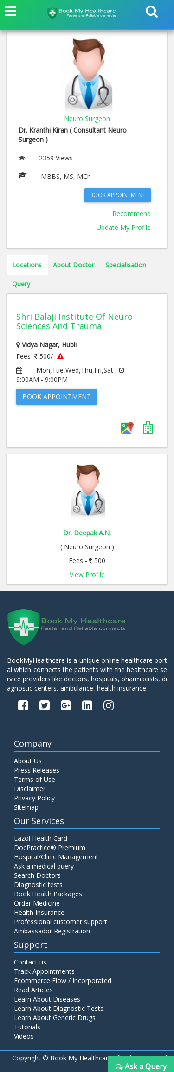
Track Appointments (44, 971)
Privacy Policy (34, 797)
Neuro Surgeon (87, 118)
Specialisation (125, 264)
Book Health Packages (48, 893)
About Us (28, 760)
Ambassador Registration (52, 930)
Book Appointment (118, 195)
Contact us (30, 962)
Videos (24, 1036)
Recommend (131, 213)
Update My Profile (124, 227)
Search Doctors (37, 875)
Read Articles (33, 989)
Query (21, 283)
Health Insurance (39, 912)
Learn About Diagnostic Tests (58, 1008)
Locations (27, 264)
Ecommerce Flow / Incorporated (62, 980)
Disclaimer (29, 788)
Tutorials (27, 1026)
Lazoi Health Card (40, 838)
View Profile (87, 574)
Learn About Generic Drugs (55, 1017)
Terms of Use (34, 779)
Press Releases (36, 770)
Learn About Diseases (47, 999)
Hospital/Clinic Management (56, 856)
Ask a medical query (44, 866)
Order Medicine (37, 903)
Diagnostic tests (38, 884)
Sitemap (26, 807)
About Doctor (73, 264)
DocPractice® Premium (49, 847)
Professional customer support (60, 921)
